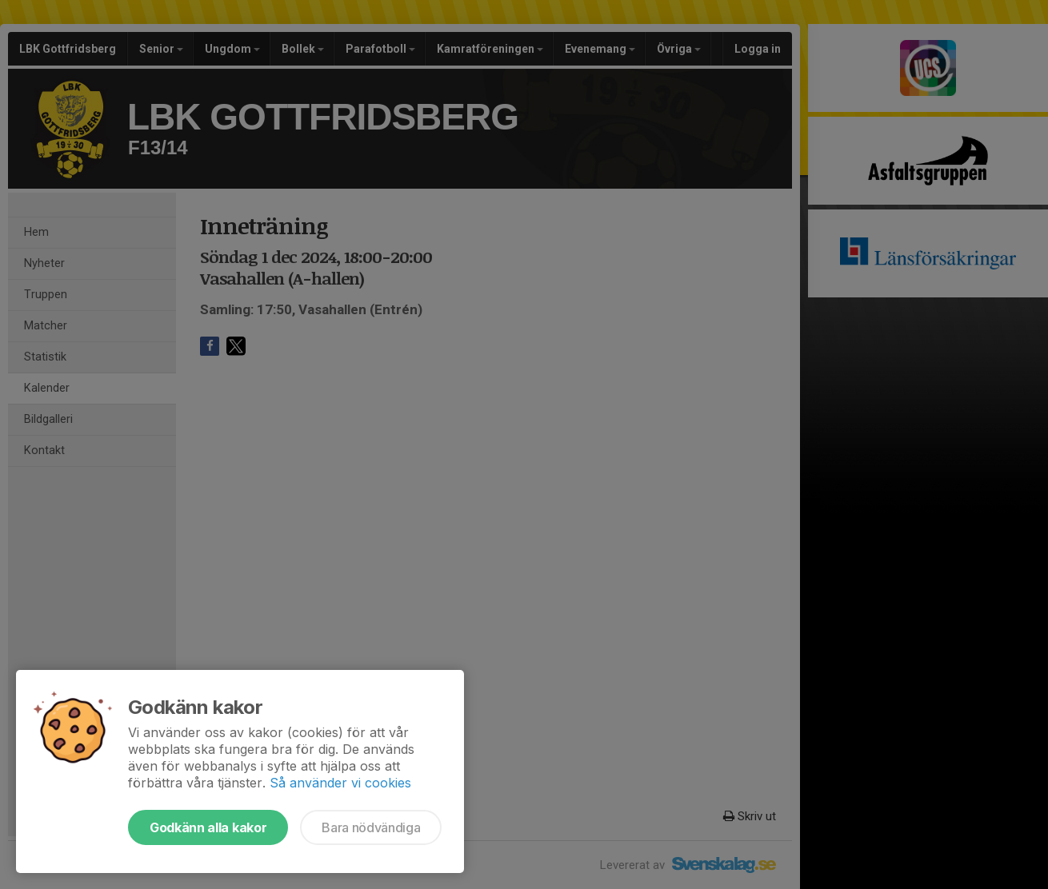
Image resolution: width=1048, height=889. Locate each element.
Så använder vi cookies (340, 783)
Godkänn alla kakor (208, 827)
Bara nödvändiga (371, 827)
